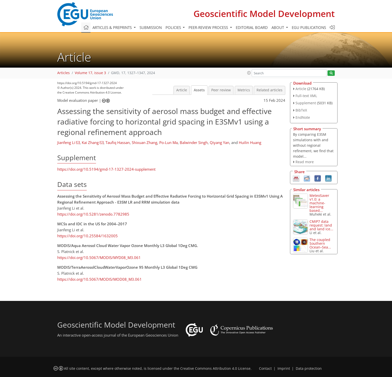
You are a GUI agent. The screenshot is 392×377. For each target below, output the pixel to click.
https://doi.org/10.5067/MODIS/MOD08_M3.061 (99, 279)
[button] (249, 73)
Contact (265, 368)
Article (181, 90)
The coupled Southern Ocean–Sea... (320, 243)
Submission (151, 27)
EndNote (303, 117)
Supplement (306, 103)
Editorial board (252, 27)
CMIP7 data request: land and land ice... (321, 225)
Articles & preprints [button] (112, 27)
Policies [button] (174, 27)
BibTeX (301, 110)
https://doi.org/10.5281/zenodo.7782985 (93, 214)
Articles (63, 73)
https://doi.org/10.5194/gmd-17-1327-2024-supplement (106, 169)
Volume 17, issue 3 (90, 73)
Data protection (309, 368)
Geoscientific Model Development (264, 13)
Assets (199, 90)
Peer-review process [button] (208, 27)
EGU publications (309, 27)
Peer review (221, 90)
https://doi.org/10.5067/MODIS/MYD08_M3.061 (99, 257)
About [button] (278, 27)
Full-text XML (306, 95)
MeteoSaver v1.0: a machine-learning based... (319, 203)
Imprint (284, 368)
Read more (305, 161)
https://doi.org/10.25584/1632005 (87, 235)
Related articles (269, 90)
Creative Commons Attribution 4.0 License (215, 368)
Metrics (244, 90)
